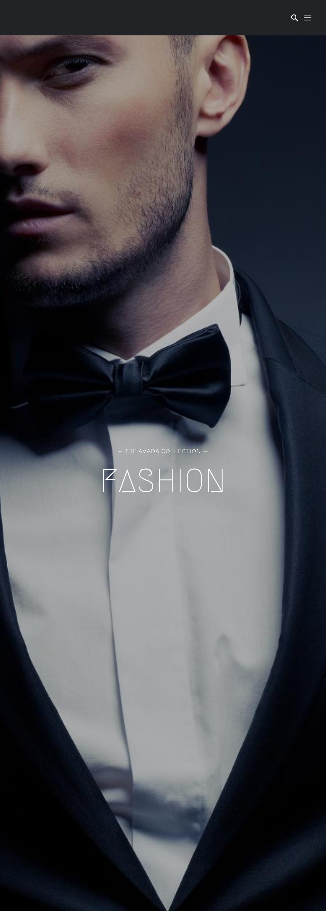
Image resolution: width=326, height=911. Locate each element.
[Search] (295, 17)
